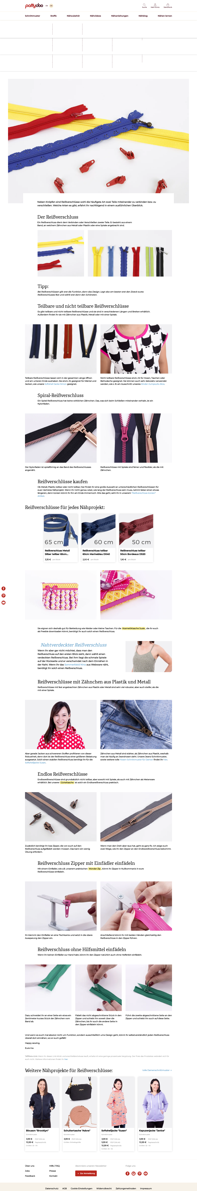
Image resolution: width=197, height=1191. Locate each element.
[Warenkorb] (168, 5)
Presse (52, 1171)
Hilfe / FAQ (54, 1166)
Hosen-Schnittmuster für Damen (136, 759)
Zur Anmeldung (86, 1173)
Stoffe (53, 16)
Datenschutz (51, 1188)
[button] (144, 5)
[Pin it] (4, 596)
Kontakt (53, 1176)
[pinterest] (140, 1174)
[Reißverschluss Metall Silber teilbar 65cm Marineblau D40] (61, 538)
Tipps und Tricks (47, 62)
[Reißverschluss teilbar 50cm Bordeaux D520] (136, 538)
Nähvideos (95, 16)
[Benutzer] (155, 5)
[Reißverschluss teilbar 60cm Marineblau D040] (98, 538)
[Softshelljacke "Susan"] (117, 1114)
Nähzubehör (73, 16)
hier (165, 759)
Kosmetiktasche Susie (133, 628)
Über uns (29, 1166)
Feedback (30, 1176)
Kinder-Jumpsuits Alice (152, 384)
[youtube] (146, 1174)
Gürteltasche (67, 782)
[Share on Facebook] (4, 589)
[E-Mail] (4, 603)
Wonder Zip (95, 869)
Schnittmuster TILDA (114, 23)
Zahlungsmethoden (126, 1188)
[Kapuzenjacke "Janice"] (155, 1114)
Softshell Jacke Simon (56, 384)
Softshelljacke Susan (35, 762)
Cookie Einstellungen (81, 1188)
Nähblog (143, 16)
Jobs (27, 1171)
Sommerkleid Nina (75, 664)
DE (51, 6)
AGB (64, 1188)
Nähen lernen (165, 16)
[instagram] (134, 1174)
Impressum (146, 1188)
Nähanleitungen (119, 16)
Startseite (29, 28)
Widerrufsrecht (104, 1188)
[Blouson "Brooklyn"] (42, 1114)
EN (47, 6)
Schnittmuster (32, 16)
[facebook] (128, 1174)
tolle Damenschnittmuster (157, 1070)
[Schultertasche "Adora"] (80, 1114)
